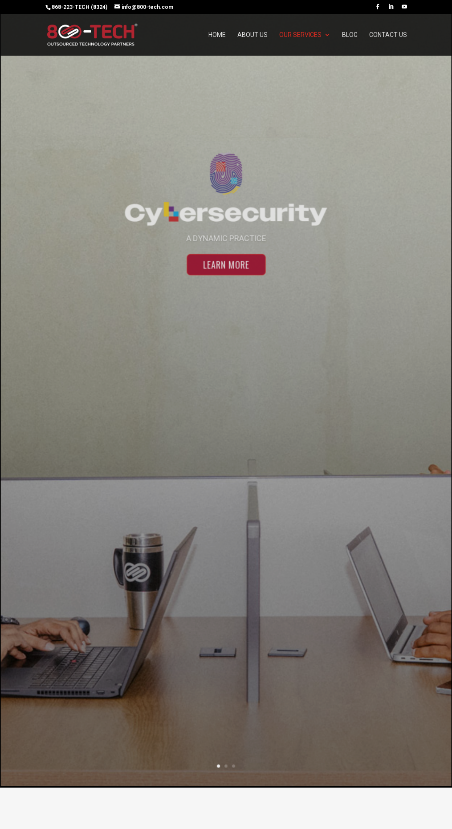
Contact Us (388, 35)
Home (217, 35)
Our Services (300, 35)
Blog (350, 35)
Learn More (226, 273)
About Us (252, 35)
